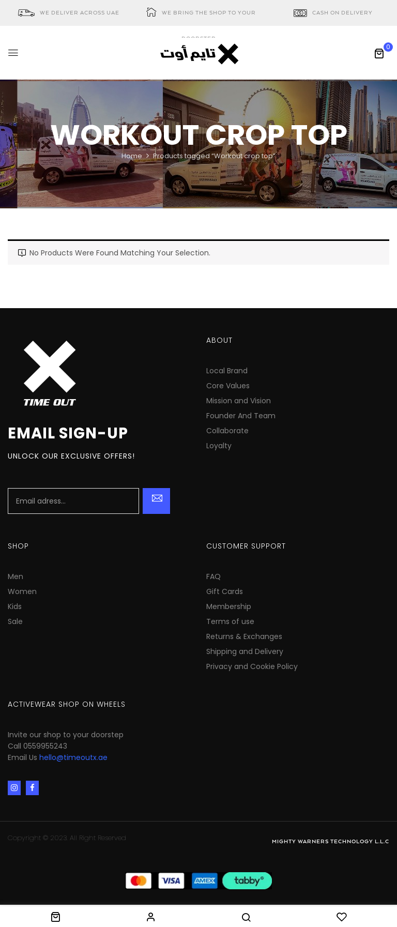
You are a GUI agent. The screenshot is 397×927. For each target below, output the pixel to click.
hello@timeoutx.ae (73, 757)
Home (131, 156)
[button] (379, 53)
